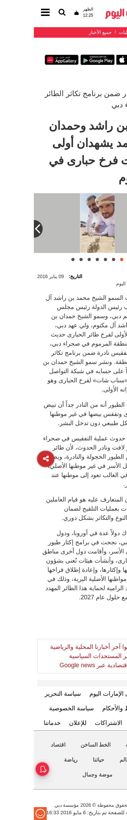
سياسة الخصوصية (37, 708)
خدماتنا (18, 722)
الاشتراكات (74, 722)
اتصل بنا (107, 722)
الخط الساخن (62, 745)
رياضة (37, 760)
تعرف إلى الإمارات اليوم (86, 693)
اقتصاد (24, 745)
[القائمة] (28, 12)
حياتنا (64, 760)
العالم (92, 760)
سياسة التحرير (29, 693)
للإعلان (43, 722)
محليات (100, 745)
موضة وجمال (63, 775)
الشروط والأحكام (90, 708)
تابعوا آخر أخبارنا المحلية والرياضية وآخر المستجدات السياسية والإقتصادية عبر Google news (58, 656)
